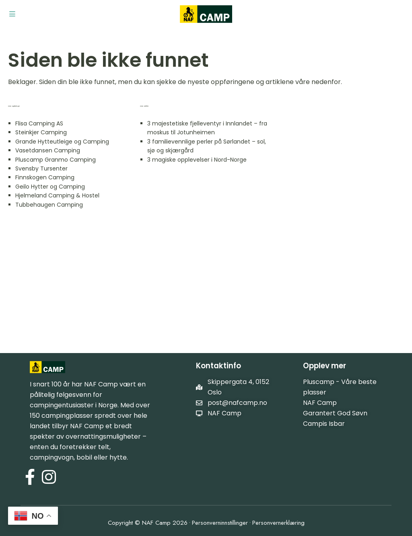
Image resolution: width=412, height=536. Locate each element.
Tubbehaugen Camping (49, 205)
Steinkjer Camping (41, 132)
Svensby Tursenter (41, 168)
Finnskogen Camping (44, 177)
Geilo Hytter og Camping (50, 187)
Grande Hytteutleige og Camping (62, 142)
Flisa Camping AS (39, 123)
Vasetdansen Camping (47, 150)
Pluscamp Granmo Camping (55, 160)
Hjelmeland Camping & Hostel (57, 195)
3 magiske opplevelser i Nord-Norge (197, 160)
